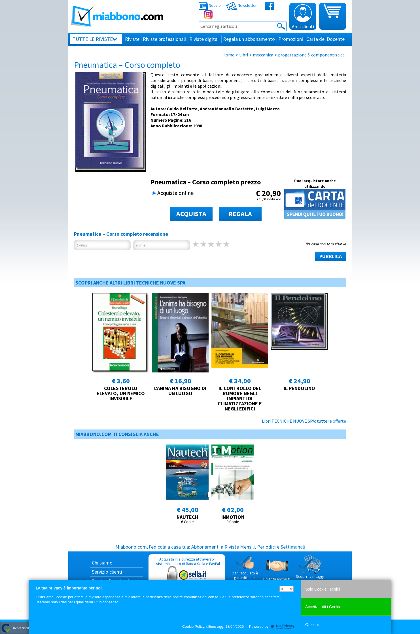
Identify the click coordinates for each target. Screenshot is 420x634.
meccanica (263, 55)
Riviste (132, 39)
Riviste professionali (164, 39)
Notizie (210, 5)
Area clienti (303, 16)
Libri (243, 55)
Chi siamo (102, 562)
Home (228, 55)
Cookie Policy (193, 626)
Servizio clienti (107, 571)
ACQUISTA (191, 213)
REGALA (240, 213)
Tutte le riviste (93, 39)
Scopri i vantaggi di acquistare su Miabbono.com (310, 571)
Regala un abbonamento (249, 39)
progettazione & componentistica (311, 55)
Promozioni (290, 39)
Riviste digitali (204, 39)
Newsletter (241, 5)
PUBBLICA (330, 256)
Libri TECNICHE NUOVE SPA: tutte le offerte (304, 421)
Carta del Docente (325, 39)
